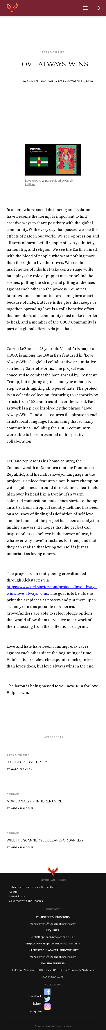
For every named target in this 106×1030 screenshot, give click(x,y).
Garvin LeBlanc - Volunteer (43, 81)
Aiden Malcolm (22, 808)
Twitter (37, 1003)
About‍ (13, 891)
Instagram (35, 1011)
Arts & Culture (18, 755)
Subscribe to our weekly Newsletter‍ (32, 887)
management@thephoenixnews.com (53, 923)
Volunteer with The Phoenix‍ (26, 901)
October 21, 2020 (80, 81)
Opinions (13, 794)
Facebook (35, 996)
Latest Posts (17, 896)
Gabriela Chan (22, 769)
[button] (55, 8)
